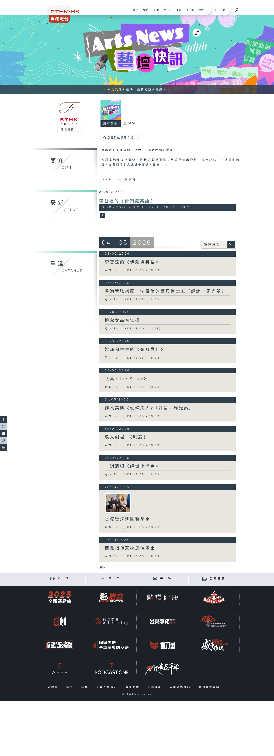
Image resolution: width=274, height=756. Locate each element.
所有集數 (110, 123)
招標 (85, 687)
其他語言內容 (210, 687)
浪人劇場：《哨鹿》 (126, 437)
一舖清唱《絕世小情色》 (133, 466)
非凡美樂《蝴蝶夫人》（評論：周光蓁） (149, 408)
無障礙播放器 (181, 687)
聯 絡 (166, 578)
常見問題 (133, 687)
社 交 (115, 578)
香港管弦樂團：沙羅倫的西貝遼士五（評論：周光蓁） (166, 291)
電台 (145, 12)
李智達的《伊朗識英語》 (127, 201)
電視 (134, 12)
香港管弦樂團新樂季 (127, 519)
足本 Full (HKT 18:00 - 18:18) (133, 328)
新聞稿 (54, 687)
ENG (217, 10)
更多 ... (103, 567)
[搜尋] (237, 9)
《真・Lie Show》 (127, 379)
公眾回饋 (218, 579)
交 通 (63, 578)
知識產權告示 (107, 687)
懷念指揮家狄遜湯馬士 (130, 548)
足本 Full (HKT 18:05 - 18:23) (133, 270)
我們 (200, 12)
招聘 (70, 687)
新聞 (155, 12)
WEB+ (167, 12)
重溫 (178, 12)
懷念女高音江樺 (122, 320)
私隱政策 (155, 687)
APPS (189, 12)
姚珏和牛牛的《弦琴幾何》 (135, 349)
